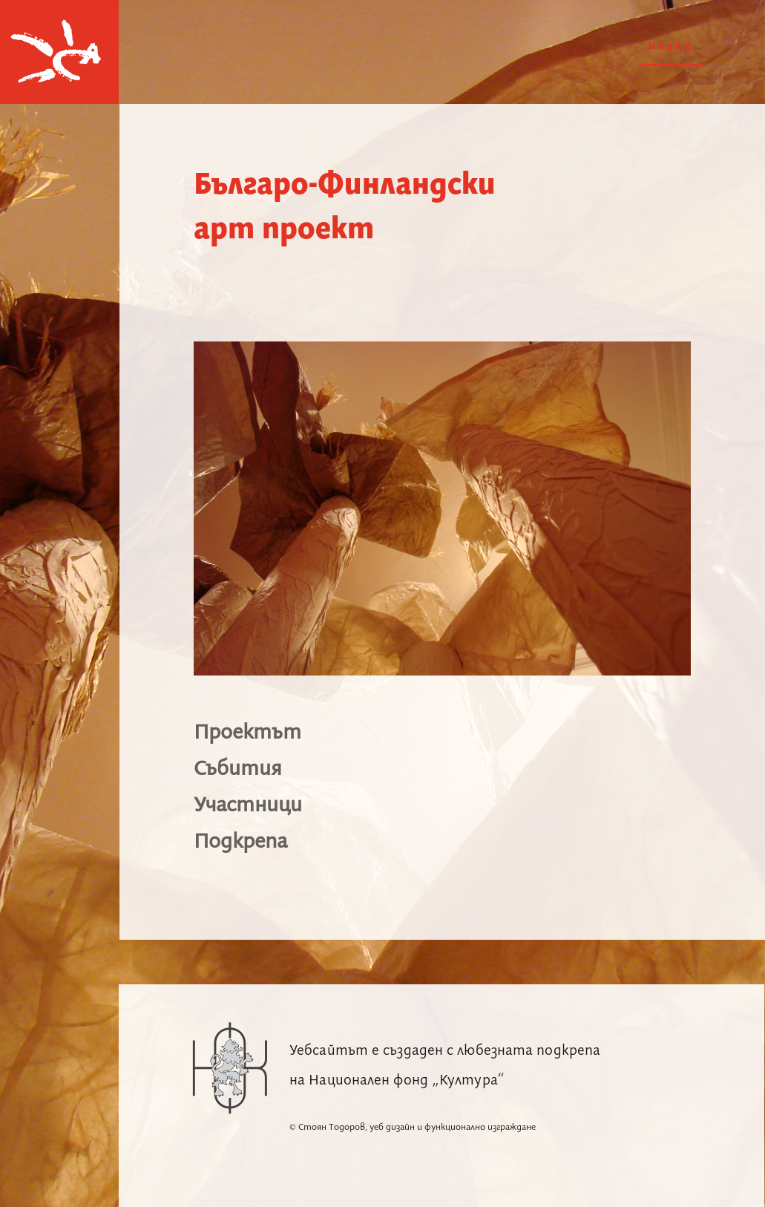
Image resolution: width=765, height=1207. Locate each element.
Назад (671, 46)
